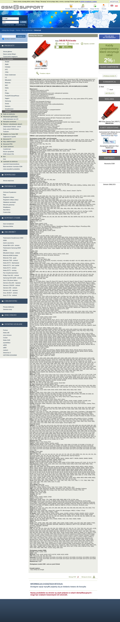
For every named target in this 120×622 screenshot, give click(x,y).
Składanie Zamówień (71, 8)
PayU (116, 135)
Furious (5, 330)
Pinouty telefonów (8, 307)
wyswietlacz (6, 342)
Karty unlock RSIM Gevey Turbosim (11, 130)
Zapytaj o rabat (74, 43)
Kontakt (104, 8)
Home (18, 30)
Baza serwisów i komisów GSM (12, 166)
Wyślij (109, 93)
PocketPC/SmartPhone (12, 95)
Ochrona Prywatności (9, 192)
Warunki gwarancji (8, 204)
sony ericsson (7, 335)
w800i (5, 345)
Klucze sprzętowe (8, 151)
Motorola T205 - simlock (10, 260)
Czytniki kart (7, 149)
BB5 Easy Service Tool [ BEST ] (109, 122)
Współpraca (6, 207)
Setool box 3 (7, 352)
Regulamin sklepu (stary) (10, 199)
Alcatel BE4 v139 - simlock (11, 245)
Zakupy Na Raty (94, 8)
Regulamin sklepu (8, 197)
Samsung (8, 101)
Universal (8, 111)
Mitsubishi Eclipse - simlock (11, 253)
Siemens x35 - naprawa (10, 290)
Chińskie (7, 67)
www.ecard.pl (105, 135)
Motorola (7, 82)
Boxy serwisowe (27, 30)
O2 (6, 90)
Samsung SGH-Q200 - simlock (12, 278)
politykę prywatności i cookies (88, 1)
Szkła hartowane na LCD (10, 119)
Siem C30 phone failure (10, 280)
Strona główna (7, 51)
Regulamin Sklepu (83, 8)
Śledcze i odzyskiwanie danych (12, 124)
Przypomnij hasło (8, 25)
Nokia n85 (6, 332)
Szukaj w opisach (8, 38)
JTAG (6, 72)
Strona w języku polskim (116, 5)
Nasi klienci (6, 209)
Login (23, 22)
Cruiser (5, 337)
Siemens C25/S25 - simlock (11, 285)
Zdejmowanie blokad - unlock (12, 126)
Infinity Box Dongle (22, 7)
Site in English (112, 5)
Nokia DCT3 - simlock (9, 268)
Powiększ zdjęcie (45, 73)
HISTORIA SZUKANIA (10, 355)
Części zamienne (8, 146)
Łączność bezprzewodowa (11, 164)
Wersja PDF (72, 577)
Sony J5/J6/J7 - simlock (10, 293)
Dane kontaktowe (8, 224)
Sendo (7, 103)
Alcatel (7, 61)
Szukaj (20, 36)
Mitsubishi (8, 80)
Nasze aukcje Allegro (9, 54)
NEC (6, 85)
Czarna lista (6, 212)
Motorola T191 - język (9, 258)
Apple (6, 64)
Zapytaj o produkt (89, 43)
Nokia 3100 (6, 340)
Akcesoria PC (7, 139)
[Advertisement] (109, 174)
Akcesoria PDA (7, 144)
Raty (4, 194)
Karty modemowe (10, 75)
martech (5, 350)
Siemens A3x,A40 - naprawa (11, 283)
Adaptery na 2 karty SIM (10, 134)
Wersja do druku (87, 577)
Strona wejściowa (8, 180)
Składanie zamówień (9, 202)
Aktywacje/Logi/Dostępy (10, 116)
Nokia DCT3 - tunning (9, 270)
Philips (7, 93)
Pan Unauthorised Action (10, 273)
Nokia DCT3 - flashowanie (11, 263)
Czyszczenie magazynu (10, 56)
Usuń (110, 89)
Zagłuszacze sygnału (9, 136)
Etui (4, 156)
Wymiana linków (8, 226)
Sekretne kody (7, 309)
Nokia (6, 88)
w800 (4, 347)
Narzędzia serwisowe (9, 121)
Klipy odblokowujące (9, 141)
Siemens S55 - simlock (10, 288)
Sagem (7, 98)
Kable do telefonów (9, 114)
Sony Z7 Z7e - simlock (10, 295)
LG (6, 77)
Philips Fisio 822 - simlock (11, 275)
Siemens (7, 106)
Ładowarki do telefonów (10, 161)
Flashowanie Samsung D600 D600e (12, 249)
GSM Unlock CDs (8, 154)
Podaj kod (109, 76)
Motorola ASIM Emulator (10, 255)
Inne (4, 159)
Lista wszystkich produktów (11, 169)
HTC (6, 69)
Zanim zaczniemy (8, 243)
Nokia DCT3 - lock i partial (11, 265)
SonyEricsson (9, 109)
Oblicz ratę (61, 43)
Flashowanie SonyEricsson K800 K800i (13, 239)
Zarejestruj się (20, 25)
